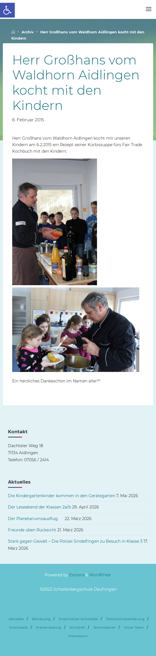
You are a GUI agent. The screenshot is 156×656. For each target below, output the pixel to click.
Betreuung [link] (41, 619)
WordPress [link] (100, 574)
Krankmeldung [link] (48, 627)
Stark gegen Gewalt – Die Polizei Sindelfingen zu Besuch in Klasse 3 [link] (75, 541)
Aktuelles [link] (16, 619)
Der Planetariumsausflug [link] (36, 518)
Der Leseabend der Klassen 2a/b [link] (39, 507)
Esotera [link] (76, 574)
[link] (7, 10)
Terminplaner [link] (104, 627)
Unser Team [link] (134, 627)
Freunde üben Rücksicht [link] (32, 529)
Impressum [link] (78, 636)
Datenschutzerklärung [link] (125, 619)
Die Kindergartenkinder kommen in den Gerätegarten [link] (61, 495)
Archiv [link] (28, 32)
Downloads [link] (18, 627)
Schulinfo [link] (77, 627)
